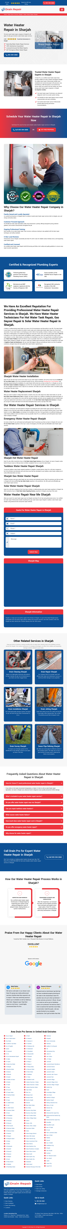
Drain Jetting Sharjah (49, 709)
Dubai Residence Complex (32, 1149)
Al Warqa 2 (28, 1064)
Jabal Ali (48, 1054)
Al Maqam (8, 1136)
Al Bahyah (8, 1067)
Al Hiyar (8, 1100)
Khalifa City (49, 1087)
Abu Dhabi (8, 1041)
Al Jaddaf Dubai (10, 1102)
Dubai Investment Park (31, 1141)
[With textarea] (35, 542)
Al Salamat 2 (29, 1041)
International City (50, 1051)
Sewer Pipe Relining (10, 1205)
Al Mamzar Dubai (10, 1128)
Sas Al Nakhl (49, 1143)
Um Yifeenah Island (51, 1156)
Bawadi (28, 1102)
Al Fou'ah (8, 1090)
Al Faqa (8, 1087)
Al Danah (8, 1077)
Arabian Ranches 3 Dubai (32, 1084)
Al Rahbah (8, 1164)
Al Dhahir (8, 1082)
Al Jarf (7, 1105)
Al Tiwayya (28, 1059)
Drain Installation (9, 1203)
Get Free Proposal (46, 130)
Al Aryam (8, 1061)
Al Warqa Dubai (30, 1067)
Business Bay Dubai (31, 1110)
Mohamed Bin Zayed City (52, 1113)
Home (5, 14)
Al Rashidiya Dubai (10, 1167)
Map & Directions (39, 1217)
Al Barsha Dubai (10, 1069)
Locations (7, 1207)
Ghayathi (48, 1038)
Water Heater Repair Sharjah (30, 14)
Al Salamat (28, 1038)
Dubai (27, 1131)
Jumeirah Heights (50, 1069)
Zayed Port (49, 1166)
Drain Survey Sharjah (18, 746)
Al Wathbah (29, 1074)
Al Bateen (8, 1072)
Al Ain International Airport (12, 1056)
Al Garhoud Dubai (10, 1095)
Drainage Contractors (41, 1191)
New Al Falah (49, 1127)
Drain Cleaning (8, 1201)
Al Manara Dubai (10, 1131)
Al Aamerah (9, 1051)
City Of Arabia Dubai (31, 1115)
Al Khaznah (9, 1120)
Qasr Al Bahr (49, 1135)
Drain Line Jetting (40, 1189)
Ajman (7, 1049)
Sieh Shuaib (49, 1150)
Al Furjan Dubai (9, 1092)
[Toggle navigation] (62, 9)
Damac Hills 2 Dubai (31, 1126)
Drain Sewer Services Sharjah (15, 14)
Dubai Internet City (30, 1138)
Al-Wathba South (30, 1079)
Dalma (27, 1120)
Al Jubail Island (10, 1108)
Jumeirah (48, 1061)
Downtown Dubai (30, 1128)
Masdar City (49, 1108)
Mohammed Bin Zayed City (53, 1120)
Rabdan (48, 1138)
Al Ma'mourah (9, 1126)
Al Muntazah (9, 1146)
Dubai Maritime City (31, 1146)
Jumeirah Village (50, 1079)
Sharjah (48, 1148)
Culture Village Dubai (31, 1118)
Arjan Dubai (29, 1090)
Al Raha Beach (9, 1162)
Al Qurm (8, 1159)
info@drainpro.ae (41, 1204)
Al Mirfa (8, 1144)
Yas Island (49, 1158)
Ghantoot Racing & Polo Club (33, 1167)
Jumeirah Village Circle (52, 1082)
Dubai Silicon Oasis (31, 1151)
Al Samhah (28, 1043)
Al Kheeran (8, 1123)
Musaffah (48, 1122)
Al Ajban (8, 1059)
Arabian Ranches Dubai (32, 1087)
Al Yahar (28, 1077)
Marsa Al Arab (49, 1105)
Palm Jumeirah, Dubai (51, 1132)
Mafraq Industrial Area (51, 1102)
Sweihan (48, 1153)
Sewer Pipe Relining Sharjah (49, 746)
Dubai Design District (31, 1133)
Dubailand (28, 1162)
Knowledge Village (50, 1092)
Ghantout (48, 1036)
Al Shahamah (29, 1049)
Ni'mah (48, 1130)
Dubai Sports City (30, 1156)
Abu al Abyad (9, 1036)
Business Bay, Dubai (31, 1113)
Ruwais (48, 1140)
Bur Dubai (28, 1108)
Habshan (48, 1043)
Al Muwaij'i (8, 1151)
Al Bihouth (8, 1074)
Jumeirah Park (49, 1077)
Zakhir (47, 1161)
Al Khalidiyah (9, 1115)
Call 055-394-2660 (20, 130)
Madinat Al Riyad (50, 1097)
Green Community (50, 1041)
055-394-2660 (49, 3)
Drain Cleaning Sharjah (18, 672)
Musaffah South (50, 1125)
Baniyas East (29, 1095)
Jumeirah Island (50, 1072)
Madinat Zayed (50, 1100)
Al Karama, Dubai (10, 1110)
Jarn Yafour (49, 1056)
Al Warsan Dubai (30, 1069)
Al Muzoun (8, 1154)
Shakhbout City (50, 1145)
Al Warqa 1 (28, 1061)
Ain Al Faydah (9, 1046)
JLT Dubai (48, 1059)
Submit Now (34, 552)
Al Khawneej (9, 1118)
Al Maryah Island (10, 1138)
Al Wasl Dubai (29, 1072)
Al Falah (8, 1084)
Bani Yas (28, 1092)
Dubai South (29, 1154)
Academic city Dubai (11, 1043)
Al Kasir (8, 1113)
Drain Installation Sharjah (18, 709)
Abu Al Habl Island (10, 1038)
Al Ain (7, 1054)
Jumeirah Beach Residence (53, 1064)
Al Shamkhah (29, 1051)
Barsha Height (29, 1100)
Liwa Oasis (49, 1095)
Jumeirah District (50, 1067)
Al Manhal (8, 1133)
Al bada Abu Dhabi (10, 1064)
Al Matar (8, 1141)
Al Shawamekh (29, 1054)
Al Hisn (8, 1097)
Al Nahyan (8, 1156)
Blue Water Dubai (30, 1105)
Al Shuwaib (29, 1056)
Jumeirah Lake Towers (52, 1074)
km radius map (33, 585)
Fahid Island (29, 1164)
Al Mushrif (8, 1149)
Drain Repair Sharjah (49, 672)
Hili (47, 1049)
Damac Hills (29, 1123)
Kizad (47, 1090)
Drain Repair (39, 1184)
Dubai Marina (29, 1144)
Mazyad (48, 1110)
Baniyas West (29, 1097)
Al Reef (28, 1036)
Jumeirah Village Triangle (52, 1084)
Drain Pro (33, 1227)
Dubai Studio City (30, 1159)
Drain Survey (39, 1186)
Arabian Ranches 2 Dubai (32, 1082)
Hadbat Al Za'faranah (51, 1046)
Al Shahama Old (30, 1046)
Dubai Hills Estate (30, 1136)
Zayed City (49, 1163)
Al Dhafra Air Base (10, 1079)
